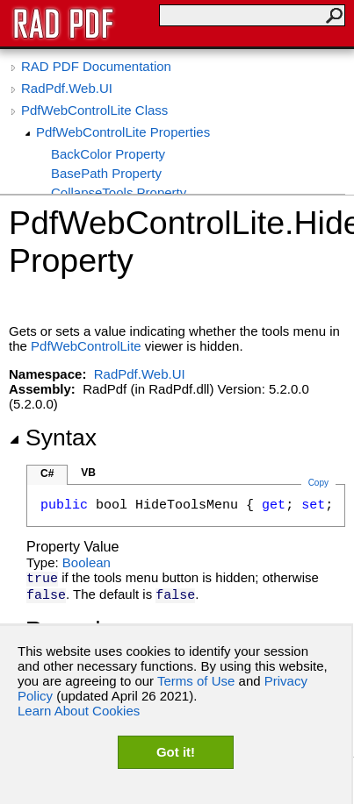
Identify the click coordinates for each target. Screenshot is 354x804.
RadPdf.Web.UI (66, 88)
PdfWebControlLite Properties (123, 132)
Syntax (53, 437)
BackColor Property (108, 153)
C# (47, 473)
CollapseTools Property (118, 192)
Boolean (86, 562)
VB (88, 472)
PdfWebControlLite (86, 345)
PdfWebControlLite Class (94, 110)
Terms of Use (196, 680)
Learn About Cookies (79, 710)
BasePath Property (106, 173)
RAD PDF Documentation (96, 66)
